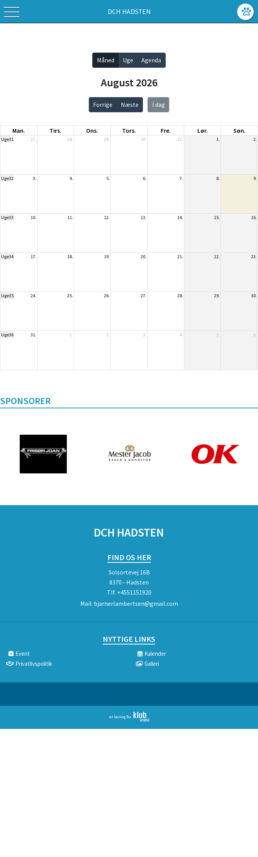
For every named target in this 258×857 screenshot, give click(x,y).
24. (33, 295)
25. (70, 295)
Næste (130, 104)
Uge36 (7, 335)
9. (255, 178)
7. (181, 178)
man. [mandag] (18, 130)
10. (33, 217)
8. (218, 178)
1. (218, 139)
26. (107, 295)
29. (107, 139)
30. (143, 139)
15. (217, 217)
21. (180, 256)
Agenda (151, 60)
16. (254, 217)
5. (108, 178)
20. (143, 256)
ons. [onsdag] (92, 130)
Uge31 (7, 139)
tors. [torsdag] (129, 130)
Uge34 (7, 256)
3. (34, 178)
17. (33, 256)
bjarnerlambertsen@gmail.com (136, 603)
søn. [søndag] (239, 130)
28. (70, 139)
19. (107, 256)
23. (254, 256)
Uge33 (7, 217)
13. (143, 217)
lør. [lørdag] (202, 130)
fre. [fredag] (166, 130)
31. (180, 139)
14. (180, 217)
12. (107, 217)
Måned (105, 60)
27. (33, 139)
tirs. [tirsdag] (55, 130)
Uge (128, 60)
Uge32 (7, 178)
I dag (158, 104)
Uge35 (7, 295)
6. (144, 178)
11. (70, 217)
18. (70, 256)
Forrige (102, 104)
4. (71, 178)
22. (217, 256)
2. (255, 139)
